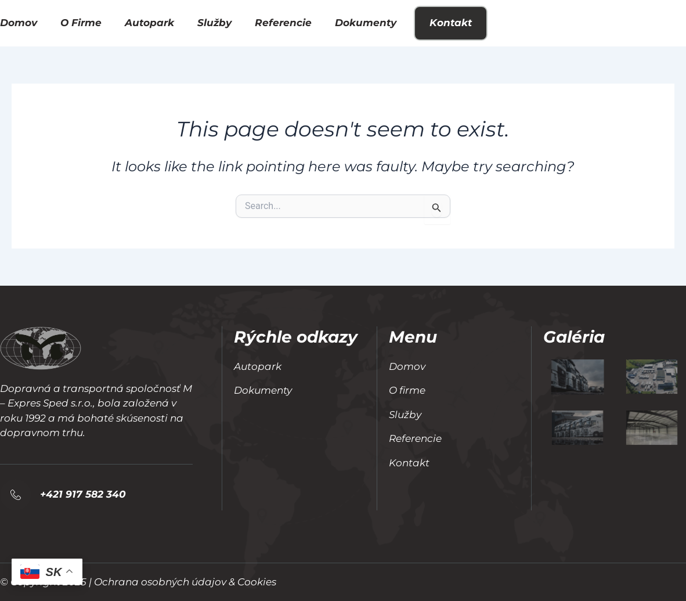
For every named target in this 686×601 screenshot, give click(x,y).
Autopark (149, 22)
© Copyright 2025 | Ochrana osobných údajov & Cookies (138, 582)
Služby (214, 22)
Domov (18, 22)
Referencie (283, 22)
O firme (81, 22)
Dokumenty (365, 22)
